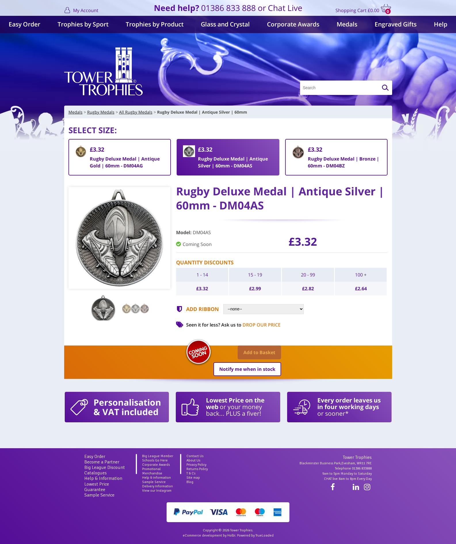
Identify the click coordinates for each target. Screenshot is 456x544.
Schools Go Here (155, 460)
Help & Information (103, 478)
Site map (193, 478)
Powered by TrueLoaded (255, 535)
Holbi (231, 535)
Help (440, 24)
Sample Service (99, 495)
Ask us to (251, 325)
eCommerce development (202, 535)
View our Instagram (156, 490)
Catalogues (95, 473)
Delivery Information (157, 486)
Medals (347, 24)
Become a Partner (101, 462)
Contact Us (194, 456)
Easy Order (24, 24)
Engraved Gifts (396, 24)
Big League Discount (104, 467)
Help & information (156, 478)
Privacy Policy (196, 465)
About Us (193, 460)
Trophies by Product (155, 24)
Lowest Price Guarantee (96, 487)
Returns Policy (197, 469)
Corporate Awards (293, 24)
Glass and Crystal (225, 24)
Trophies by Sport (83, 24)
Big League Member (157, 456)
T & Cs (190, 473)
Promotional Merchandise (152, 471)
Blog (189, 482)
